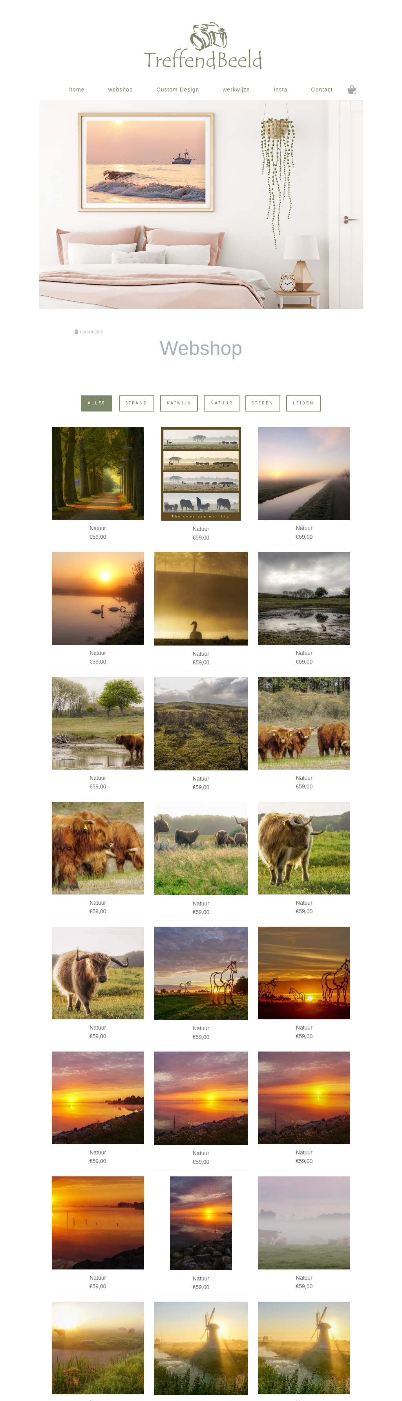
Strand (137, 403)
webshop (120, 89)
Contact (322, 89)
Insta (280, 89)
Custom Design (178, 89)
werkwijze (236, 89)
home (76, 89)
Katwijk (179, 403)
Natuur (221, 403)
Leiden (303, 403)
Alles (96, 403)
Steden (263, 403)
